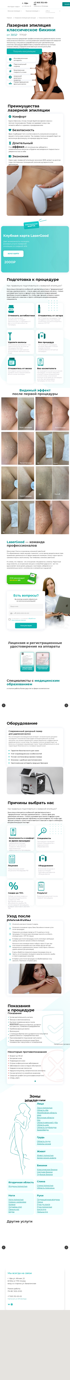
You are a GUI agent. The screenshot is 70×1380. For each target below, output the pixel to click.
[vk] (9, 1304)
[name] (26, 606)
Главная (9, 18)
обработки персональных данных (23, 619)
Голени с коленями (48, 1252)
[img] (14, 3)
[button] (24, 51)
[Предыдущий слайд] (3, 705)
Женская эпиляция (14, 11)
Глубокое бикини (21, 1252)
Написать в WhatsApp (41, 6)
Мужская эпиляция (32, 11)
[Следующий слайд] (66, 705)
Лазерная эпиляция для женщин (25, 18)
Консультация (26, 625)
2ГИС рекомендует (17, 578)
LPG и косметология (50, 11)
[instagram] (12, 1304)
